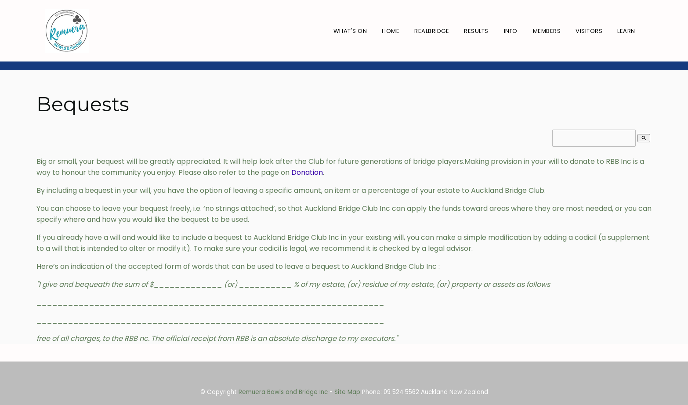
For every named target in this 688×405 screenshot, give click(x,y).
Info (511, 31)
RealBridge (431, 31)
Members (547, 31)
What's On (350, 31)
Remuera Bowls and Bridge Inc (283, 392)
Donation (307, 172)
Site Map (347, 392)
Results (476, 31)
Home (390, 31)
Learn (626, 31)
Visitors (589, 31)
